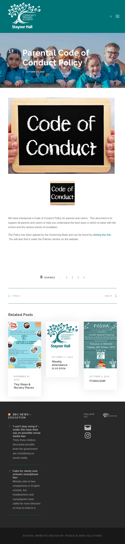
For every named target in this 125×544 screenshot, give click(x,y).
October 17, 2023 (35, 71)
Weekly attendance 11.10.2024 (60, 365)
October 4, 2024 (99, 376)
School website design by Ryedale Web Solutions (62, 535)
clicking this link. (102, 234)
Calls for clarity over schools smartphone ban (25, 474)
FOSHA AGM (97, 381)
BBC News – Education (20, 416)
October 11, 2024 (62, 357)
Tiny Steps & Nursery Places (24, 386)
